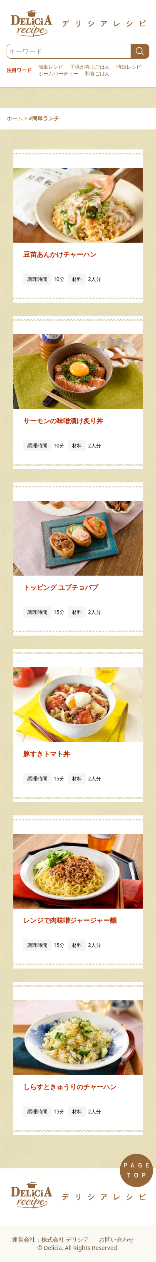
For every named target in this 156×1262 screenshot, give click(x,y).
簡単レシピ (50, 67)
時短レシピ (128, 67)
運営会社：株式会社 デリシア (50, 1239)
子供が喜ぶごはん (90, 67)
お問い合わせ (116, 1239)
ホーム (15, 118)
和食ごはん (97, 73)
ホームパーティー (58, 73)
